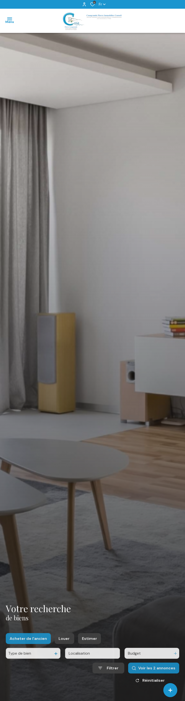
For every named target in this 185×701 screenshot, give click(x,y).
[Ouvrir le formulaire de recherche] (108, 674)
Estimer (89, 645)
